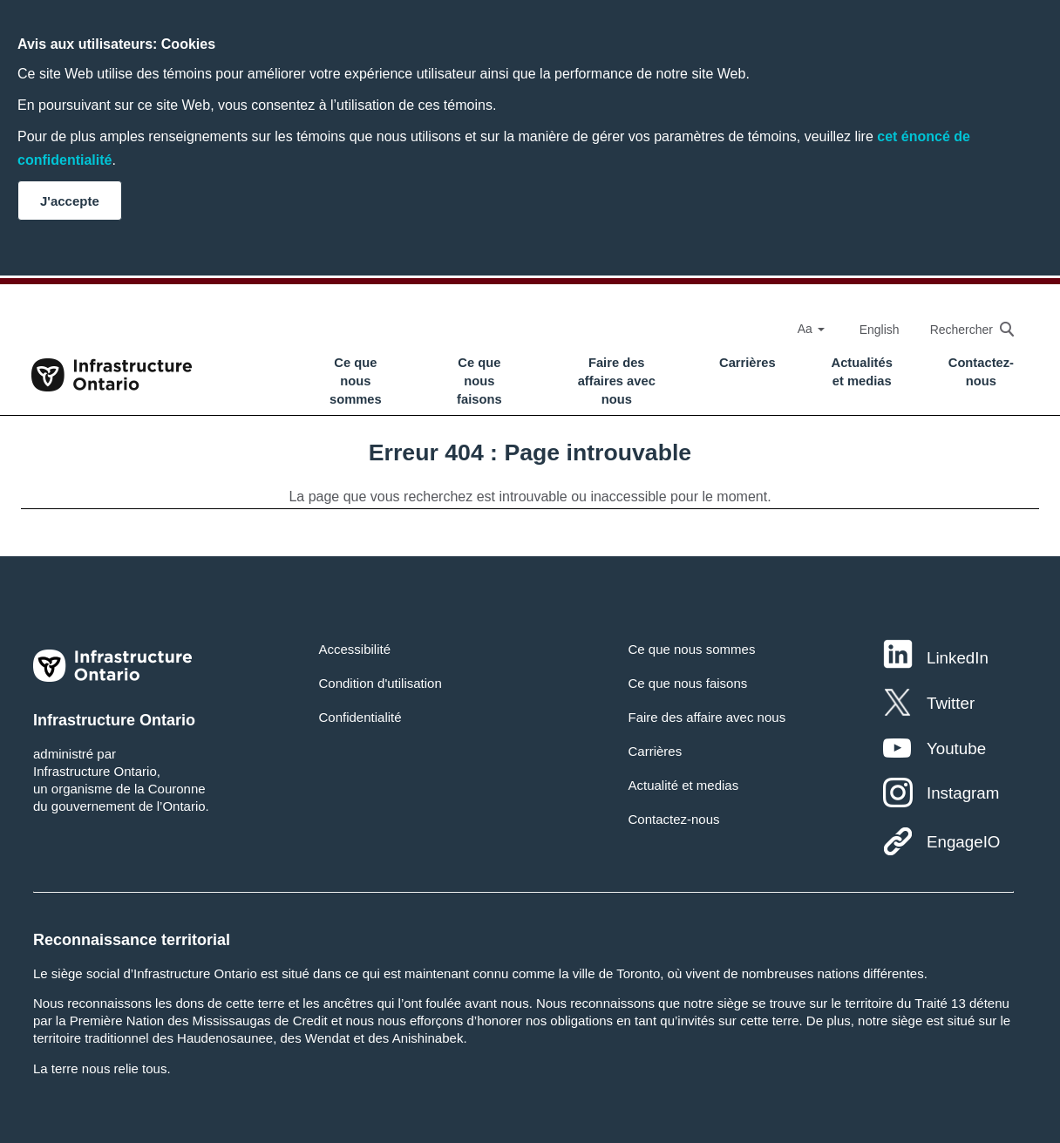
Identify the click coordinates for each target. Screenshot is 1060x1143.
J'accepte (69, 201)
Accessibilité (355, 649)
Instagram (963, 793)
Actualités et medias (862, 372)
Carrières (747, 363)
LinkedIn (958, 658)
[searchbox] (963, 329)
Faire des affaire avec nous (706, 717)
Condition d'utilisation (380, 683)
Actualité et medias (683, 785)
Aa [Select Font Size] (811, 329)
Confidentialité (360, 717)
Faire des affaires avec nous (617, 381)
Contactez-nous (981, 372)
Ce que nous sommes (356, 381)
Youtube (956, 748)
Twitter (951, 703)
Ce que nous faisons (479, 381)
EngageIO (963, 842)
